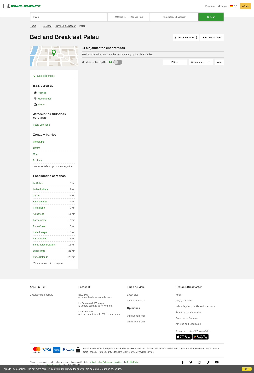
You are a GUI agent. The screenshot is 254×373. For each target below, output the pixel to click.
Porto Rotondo (40, 257)
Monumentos (44, 98)
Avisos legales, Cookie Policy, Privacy (195, 306)
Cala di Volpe (40, 232)
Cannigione (39, 207)
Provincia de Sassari (65, 26)
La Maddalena (40, 189)
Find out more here (36, 369)
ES (233, 6)
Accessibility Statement (188, 318)
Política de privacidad (112, 362)
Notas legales (96, 362)
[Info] (110, 62)
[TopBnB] (117, 62)
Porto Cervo (39, 226)
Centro (36, 148)
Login (222, 6)
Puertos (42, 93)
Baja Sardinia (40, 201)
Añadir (245, 6)
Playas (41, 104)
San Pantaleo (40, 238)
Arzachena (38, 214)
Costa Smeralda (41, 124)
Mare (35, 154)
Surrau (36, 195)
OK (246, 369)
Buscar (211, 17)
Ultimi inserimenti (136, 321)
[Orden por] (201, 62)
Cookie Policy (133, 362)
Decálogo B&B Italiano (41, 294)
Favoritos (210, 6)
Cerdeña (47, 26)
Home (33, 26)
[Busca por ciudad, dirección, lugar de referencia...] (68, 17)
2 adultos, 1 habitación (174, 17)
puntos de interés (44, 76)
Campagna (38, 141)
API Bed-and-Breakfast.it (188, 324)
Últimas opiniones (136, 316)
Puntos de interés (136, 300)
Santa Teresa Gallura (44, 244)
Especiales (132, 294)
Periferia (37, 160)
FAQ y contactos (184, 300)
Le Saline (38, 183)
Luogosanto (39, 251)
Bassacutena (39, 220)
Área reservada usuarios (188, 312)
